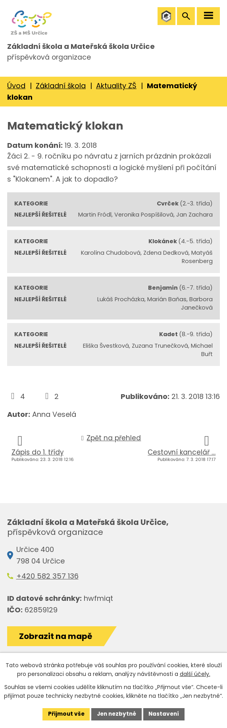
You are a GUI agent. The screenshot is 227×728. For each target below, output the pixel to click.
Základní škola (61, 90)
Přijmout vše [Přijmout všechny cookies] (64, 714)
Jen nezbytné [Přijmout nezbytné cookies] (116, 714)
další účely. (195, 674)
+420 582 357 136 (47, 581)
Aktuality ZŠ (116, 90)
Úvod (16, 90)
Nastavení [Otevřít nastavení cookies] (166, 714)
